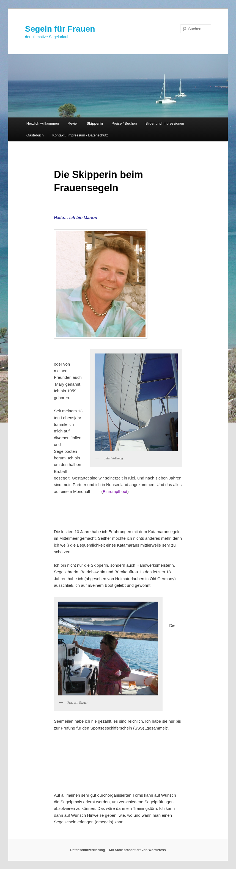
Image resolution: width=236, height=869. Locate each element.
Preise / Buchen (124, 123)
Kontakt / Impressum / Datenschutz (80, 135)
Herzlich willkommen (42, 123)
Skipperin (95, 123)
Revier (73, 123)
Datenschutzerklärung (87, 850)
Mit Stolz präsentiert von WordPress (137, 850)
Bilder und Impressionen (165, 123)
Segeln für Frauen (60, 28)
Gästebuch (35, 135)
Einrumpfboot (115, 491)
